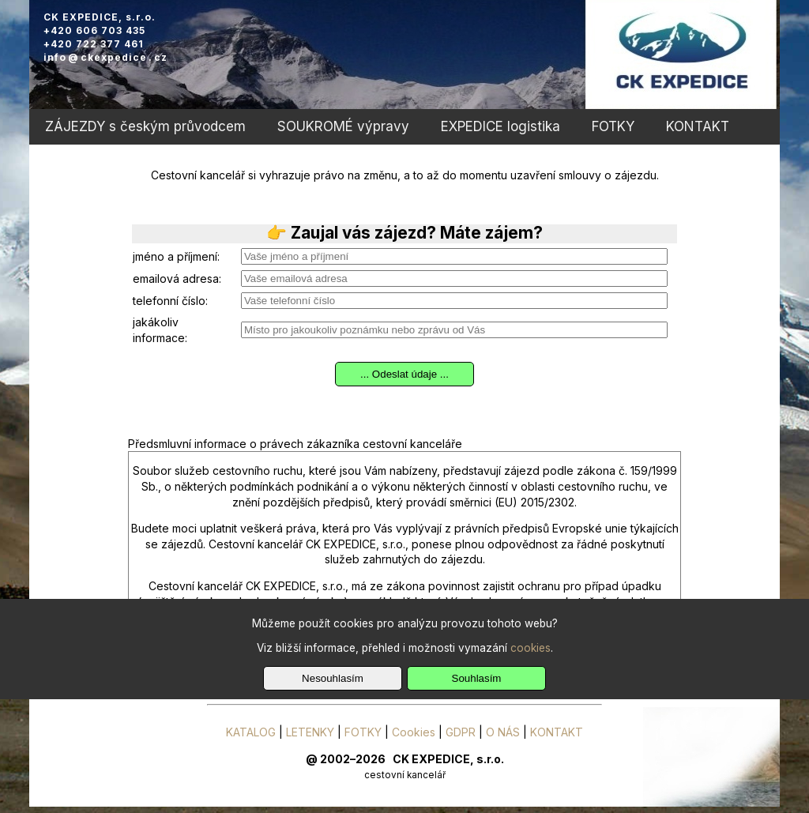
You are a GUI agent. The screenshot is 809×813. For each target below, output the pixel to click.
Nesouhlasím (332, 678)
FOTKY (613, 126)
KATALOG (251, 732)
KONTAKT (697, 126)
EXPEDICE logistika (500, 126)
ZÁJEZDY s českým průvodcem (145, 126)
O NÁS (503, 732)
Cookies (413, 732)
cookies (530, 648)
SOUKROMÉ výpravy (343, 126)
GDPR (461, 732)
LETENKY (310, 732)
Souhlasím (477, 678)
